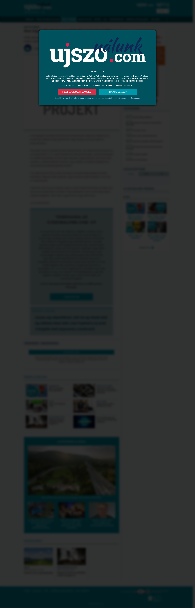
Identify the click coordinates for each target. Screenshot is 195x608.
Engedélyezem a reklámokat (77, 92)
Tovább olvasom (118, 92)
